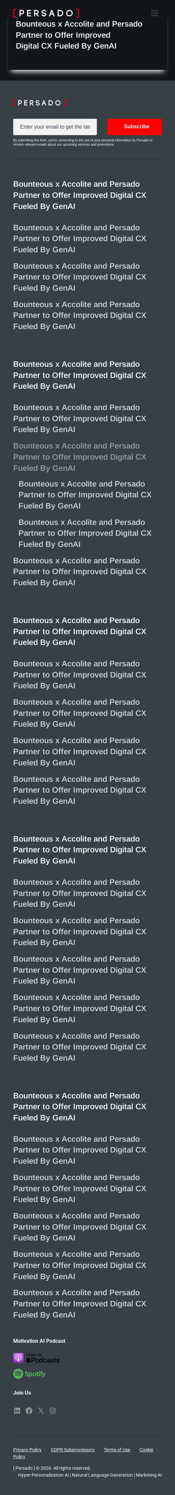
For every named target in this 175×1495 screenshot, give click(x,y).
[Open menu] (155, 13)
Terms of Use (117, 1449)
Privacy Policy (27, 1449)
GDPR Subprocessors (73, 1449)
